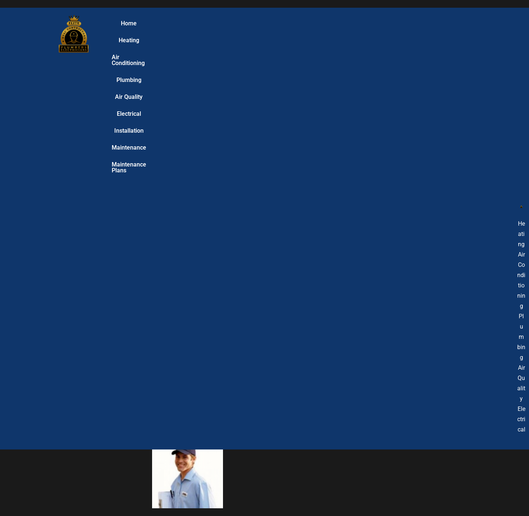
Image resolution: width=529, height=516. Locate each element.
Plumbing (234, 33)
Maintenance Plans (439, 33)
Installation (344, 33)
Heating (148, 33)
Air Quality (270, 33)
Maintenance (386, 33)
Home (120, 33)
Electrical (307, 33)
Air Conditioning (190, 33)
